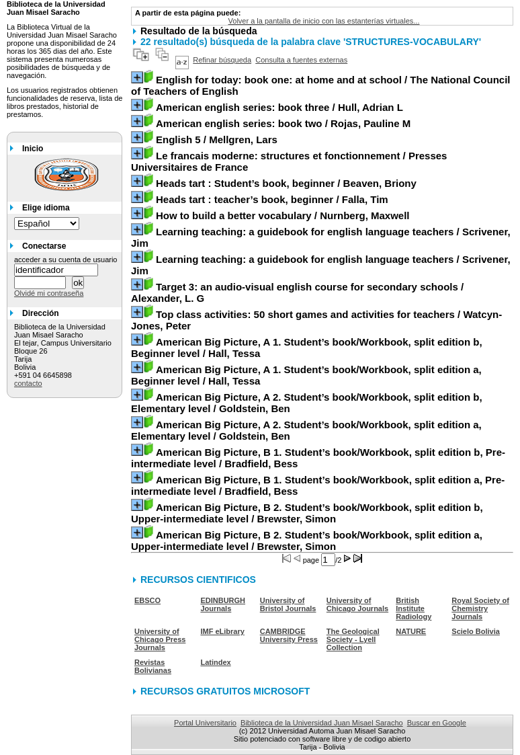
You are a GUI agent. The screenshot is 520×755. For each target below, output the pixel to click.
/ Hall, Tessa (306, 347)
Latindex (215, 662)
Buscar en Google (436, 723)
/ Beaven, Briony (286, 183)
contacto (28, 383)
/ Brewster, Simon (307, 513)
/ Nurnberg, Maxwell (283, 215)
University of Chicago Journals (357, 604)
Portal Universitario (205, 723)
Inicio (32, 148)
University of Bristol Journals (288, 604)
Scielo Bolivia (475, 631)
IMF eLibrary (222, 631)
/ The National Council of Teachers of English (321, 85)
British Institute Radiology (413, 608)
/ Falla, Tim (272, 199)
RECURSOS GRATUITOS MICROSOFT (225, 691)
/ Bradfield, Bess (318, 457)
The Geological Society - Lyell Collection (353, 639)
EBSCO (147, 600)
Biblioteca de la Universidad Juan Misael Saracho (322, 723)
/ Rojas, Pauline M (283, 123)
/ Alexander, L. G (297, 292)
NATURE (411, 631)
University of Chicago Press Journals (159, 639)
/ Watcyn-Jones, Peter (316, 320)
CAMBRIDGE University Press (289, 635)
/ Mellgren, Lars (216, 139)
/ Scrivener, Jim (321, 237)
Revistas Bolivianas (152, 666)
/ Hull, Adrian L (279, 107)
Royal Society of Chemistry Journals (480, 608)
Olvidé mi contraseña (48, 293)
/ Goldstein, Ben (306, 402)
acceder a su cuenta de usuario (66, 259)
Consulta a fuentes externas (301, 60)
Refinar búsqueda (222, 60)
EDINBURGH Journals (222, 604)
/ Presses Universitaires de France (289, 161)
